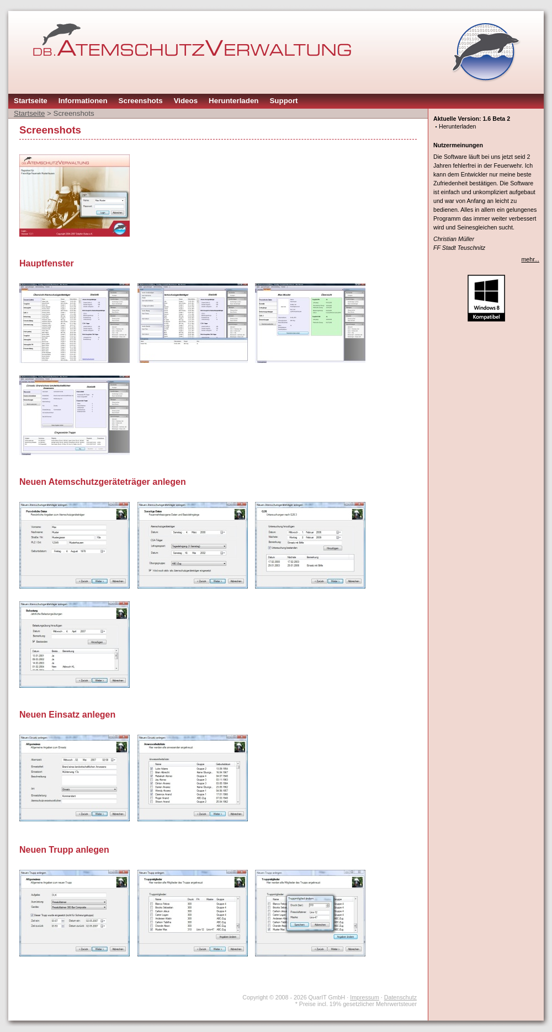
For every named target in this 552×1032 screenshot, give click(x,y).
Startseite (30, 101)
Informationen (83, 101)
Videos (186, 101)
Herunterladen (233, 101)
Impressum (364, 997)
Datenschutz (400, 997)
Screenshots (141, 101)
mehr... (530, 259)
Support (283, 101)
